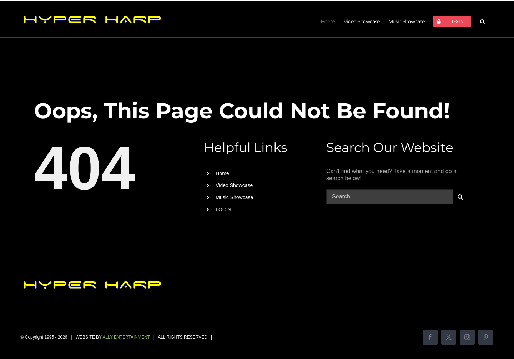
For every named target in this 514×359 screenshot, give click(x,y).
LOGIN (223, 209)
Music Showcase (234, 197)
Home (222, 173)
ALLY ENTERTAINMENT (126, 337)
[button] (482, 21)
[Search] (460, 196)
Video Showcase (234, 185)
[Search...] (389, 196)
